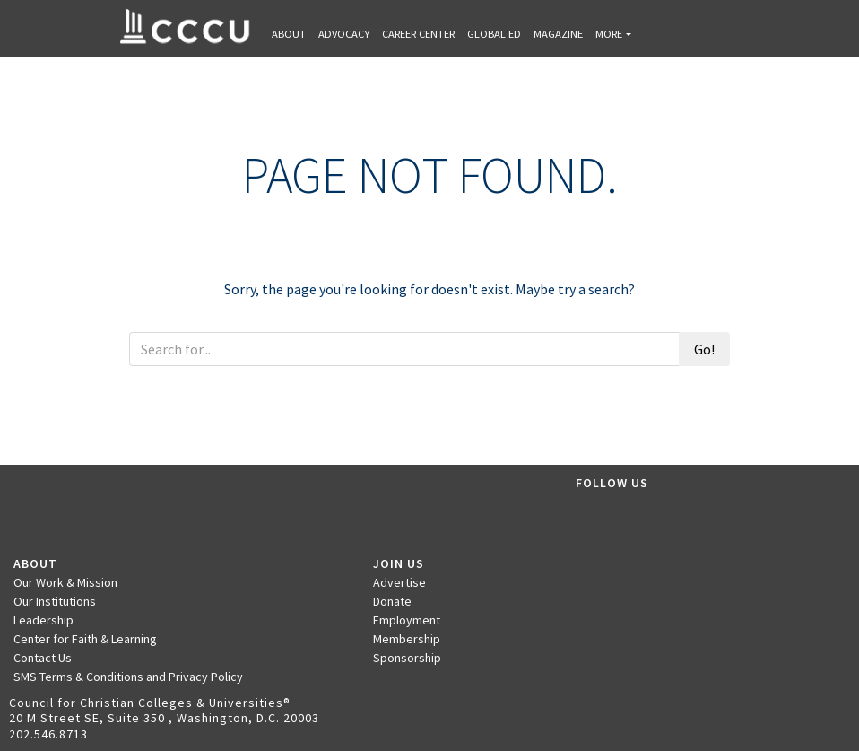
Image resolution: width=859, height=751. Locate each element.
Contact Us (42, 658)
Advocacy (343, 33)
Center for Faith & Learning (85, 639)
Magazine (558, 33)
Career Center (418, 33)
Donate (392, 601)
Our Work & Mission (65, 582)
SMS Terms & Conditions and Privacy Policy (128, 676)
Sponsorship (407, 658)
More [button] (608, 33)
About (289, 33)
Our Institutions (54, 601)
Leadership (43, 620)
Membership (406, 639)
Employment (406, 620)
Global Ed (494, 33)
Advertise (399, 582)
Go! (704, 349)
